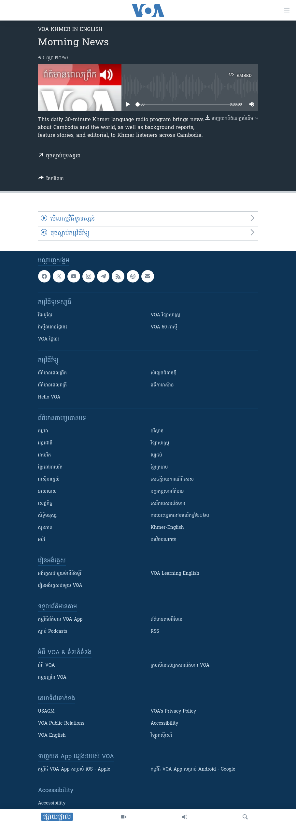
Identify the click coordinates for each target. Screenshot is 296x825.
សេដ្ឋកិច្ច (45, 503)
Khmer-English (167, 527)
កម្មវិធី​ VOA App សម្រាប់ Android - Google (193, 769)
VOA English (52, 735)
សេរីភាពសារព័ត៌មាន (168, 503)
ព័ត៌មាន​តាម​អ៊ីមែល (167, 619)
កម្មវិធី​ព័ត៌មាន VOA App (60, 619)
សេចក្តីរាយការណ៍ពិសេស (172, 479)
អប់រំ (41, 539)
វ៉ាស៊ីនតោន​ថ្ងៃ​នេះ (53, 327)
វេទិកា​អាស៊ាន (162, 385)
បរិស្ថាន (157, 431)
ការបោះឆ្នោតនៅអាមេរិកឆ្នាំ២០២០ (180, 515)
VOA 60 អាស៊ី (164, 327)
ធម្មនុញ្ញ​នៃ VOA (52, 677)
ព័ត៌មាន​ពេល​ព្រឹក (52, 373)
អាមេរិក (44, 455)
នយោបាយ (47, 491)
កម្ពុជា (43, 431)
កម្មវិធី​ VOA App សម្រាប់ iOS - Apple (74, 769)
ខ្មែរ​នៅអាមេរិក (50, 467)
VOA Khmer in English (70, 30)
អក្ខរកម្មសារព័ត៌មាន (167, 491)
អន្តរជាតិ (45, 443)
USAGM (46, 711)
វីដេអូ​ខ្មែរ (45, 315)
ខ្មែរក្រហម (159, 467)
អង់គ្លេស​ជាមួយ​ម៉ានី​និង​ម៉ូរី (59, 573)
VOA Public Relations (61, 723)
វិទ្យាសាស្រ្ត (160, 443)
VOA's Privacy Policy (173, 711)
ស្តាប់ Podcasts (52, 631)
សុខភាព (45, 527)
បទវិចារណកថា (163, 539)
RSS (155, 631)
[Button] (51, 180)
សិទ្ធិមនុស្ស (47, 515)
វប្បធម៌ (156, 455)
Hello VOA (49, 397)
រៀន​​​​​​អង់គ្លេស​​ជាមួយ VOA (60, 585)
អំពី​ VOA (46, 665)
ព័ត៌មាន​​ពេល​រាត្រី (52, 385)
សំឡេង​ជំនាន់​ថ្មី (163, 373)
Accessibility (164, 723)
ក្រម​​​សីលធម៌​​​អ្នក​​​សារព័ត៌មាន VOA (180, 665)
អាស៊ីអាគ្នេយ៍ (49, 479)
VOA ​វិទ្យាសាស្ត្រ (165, 315)
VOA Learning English (175, 573)
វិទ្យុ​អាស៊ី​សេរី (161, 735)
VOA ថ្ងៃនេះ (49, 339)
